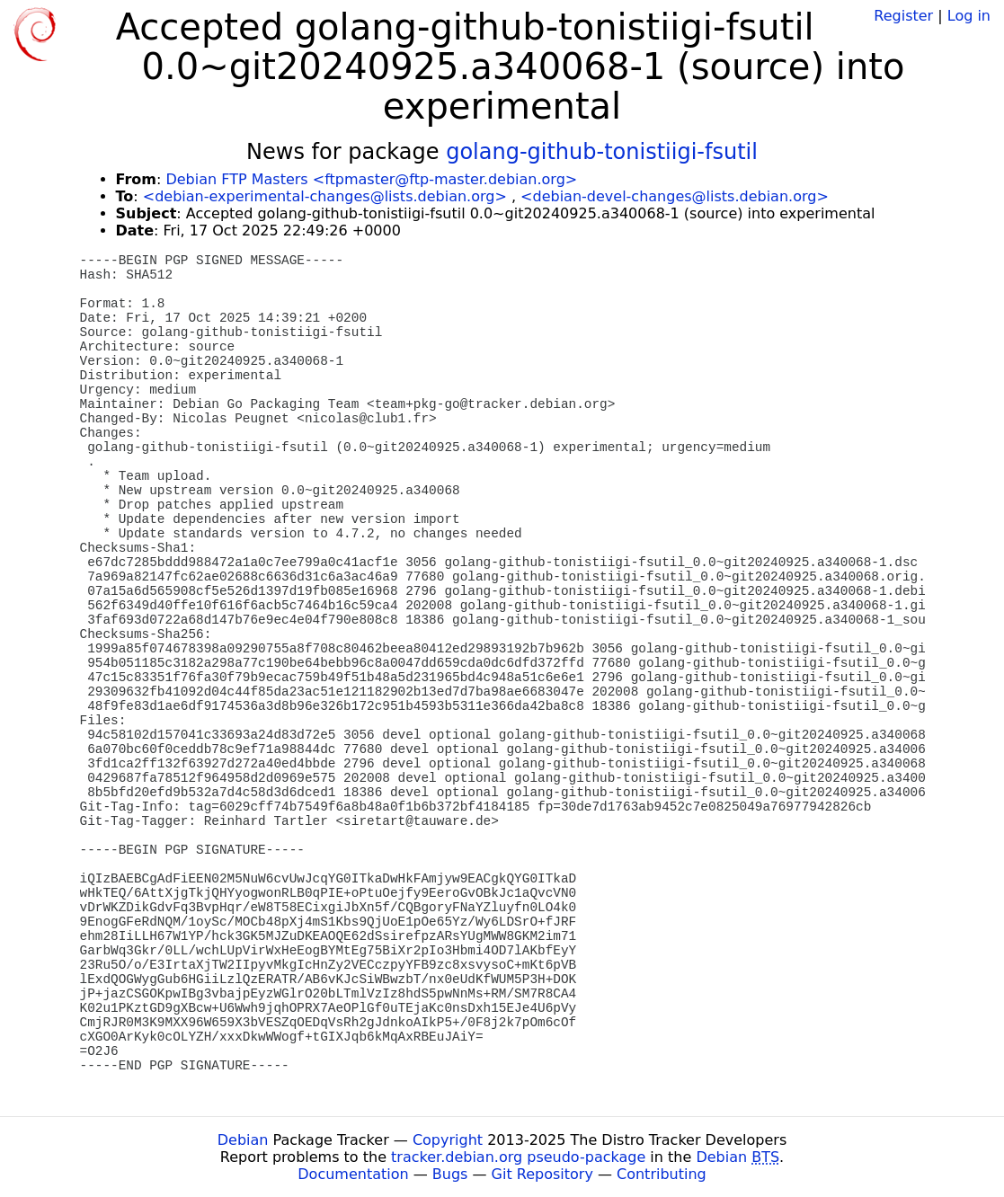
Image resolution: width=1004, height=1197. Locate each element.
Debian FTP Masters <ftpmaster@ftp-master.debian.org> (371, 179)
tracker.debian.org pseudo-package (518, 1157)
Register (903, 15)
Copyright (448, 1139)
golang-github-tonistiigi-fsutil (602, 151)
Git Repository (542, 1174)
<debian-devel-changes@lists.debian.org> (674, 196)
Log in (969, 15)
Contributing (661, 1174)
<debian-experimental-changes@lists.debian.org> (325, 196)
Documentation (353, 1174)
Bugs (450, 1174)
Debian (243, 1139)
